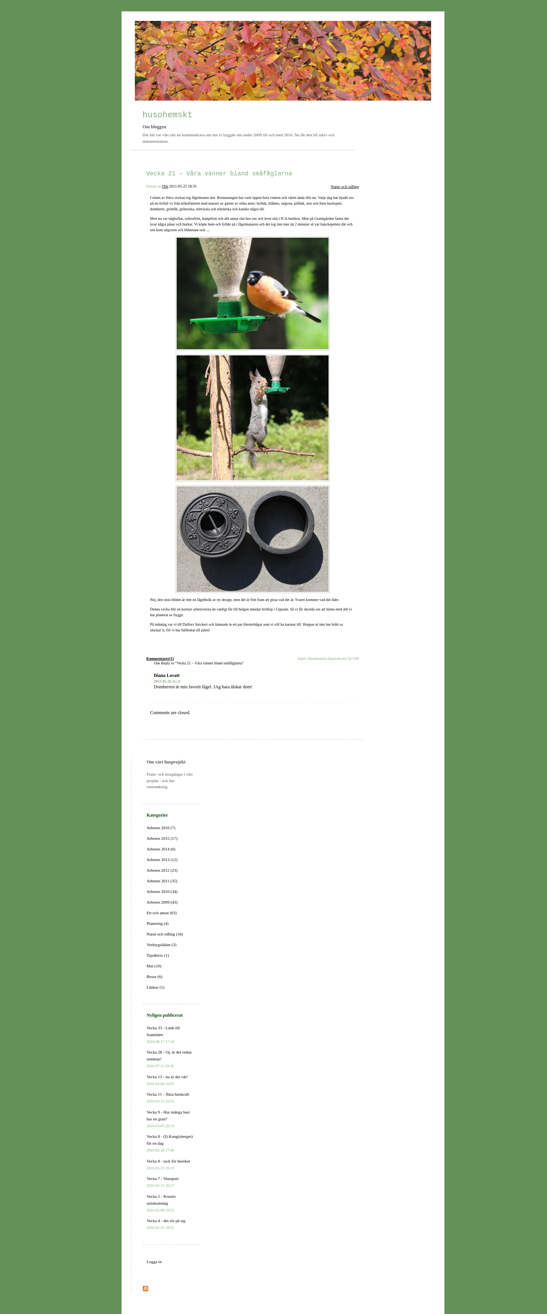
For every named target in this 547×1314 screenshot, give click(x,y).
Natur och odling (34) (165, 934)
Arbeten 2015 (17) (162, 838)
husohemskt (167, 115)
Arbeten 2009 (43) (162, 902)
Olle (165, 186)
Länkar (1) (155, 987)
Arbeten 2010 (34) (162, 891)
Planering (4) (158, 923)
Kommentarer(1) (160, 658)
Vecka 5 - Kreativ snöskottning (161, 1203)
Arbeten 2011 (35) (162, 881)
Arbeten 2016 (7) (161, 827)
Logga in (154, 1261)
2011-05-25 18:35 (183, 186)
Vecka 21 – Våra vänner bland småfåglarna (219, 173)
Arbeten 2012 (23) (162, 870)
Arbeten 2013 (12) (162, 859)
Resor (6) (154, 976)
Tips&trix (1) (158, 955)
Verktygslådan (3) (162, 944)
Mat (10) (154, 966)
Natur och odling (344, 186)
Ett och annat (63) (162, 912)
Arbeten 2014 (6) (161, 849)
